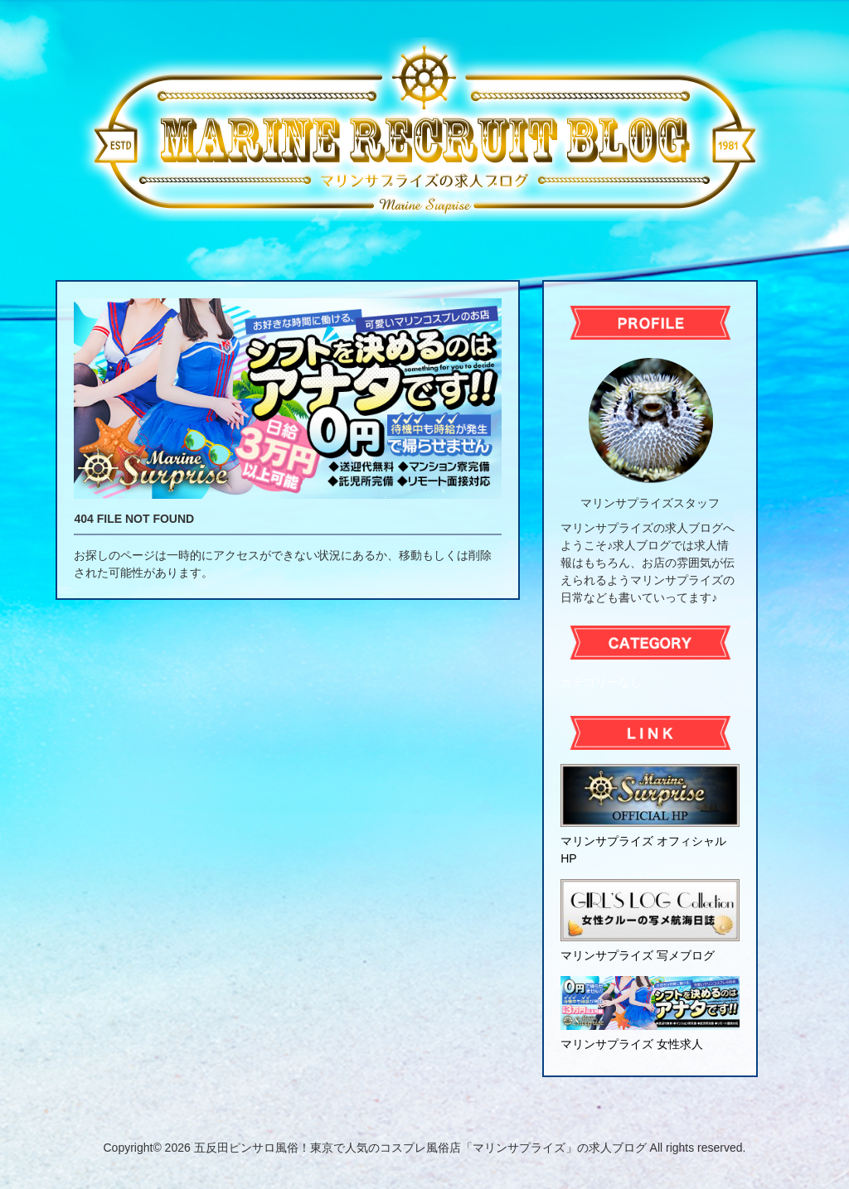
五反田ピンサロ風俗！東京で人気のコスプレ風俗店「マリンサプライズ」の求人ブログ (420, 1147)
